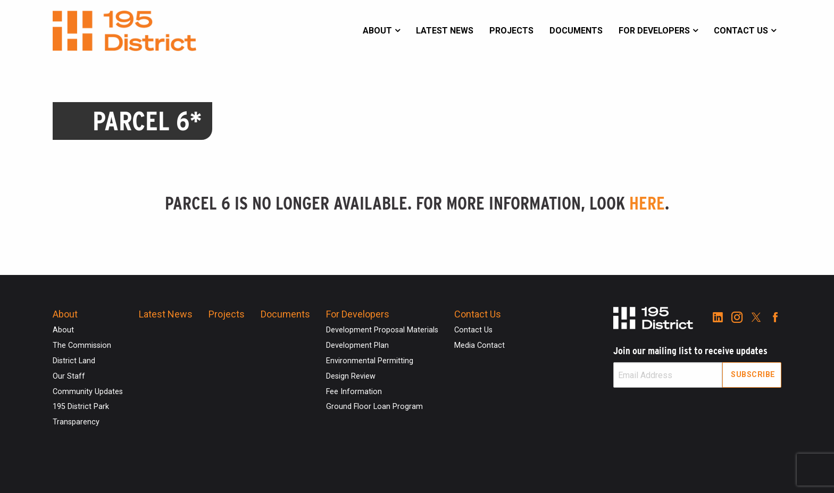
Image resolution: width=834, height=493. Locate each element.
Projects (511, 31)
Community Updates (88, 391)
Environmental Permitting (369, 360)
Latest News (444, 31)
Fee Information (354, 391)
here (647, 203)
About (377, 31)
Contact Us (741, 31)
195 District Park (81, 406)
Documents (576, 31)
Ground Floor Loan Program (374, 406)
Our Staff (69, 376)
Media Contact (479, 345)
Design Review (351, 376)
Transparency (76, 422)
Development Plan (357, 345)
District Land (74, 360)
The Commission (82, 345)
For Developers (654, 31)
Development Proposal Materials (382, 330)
